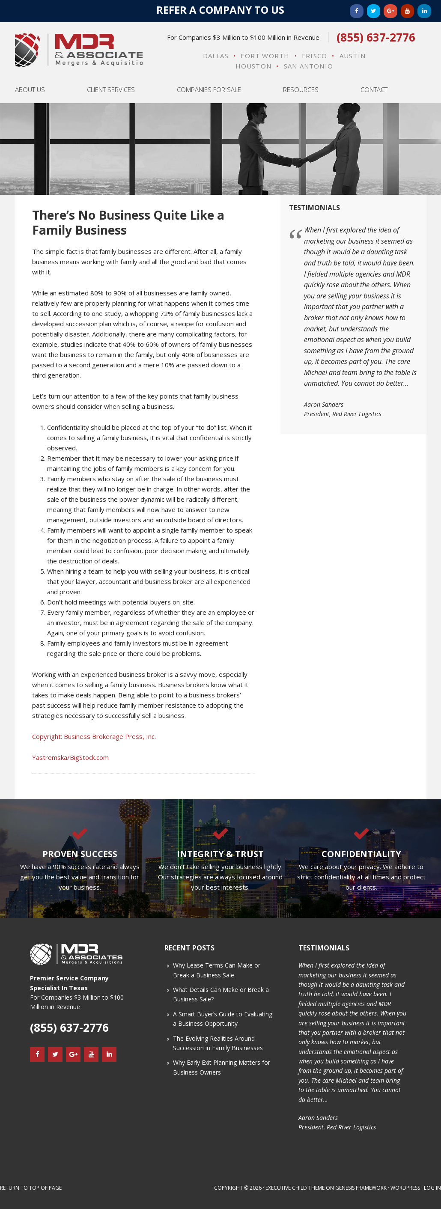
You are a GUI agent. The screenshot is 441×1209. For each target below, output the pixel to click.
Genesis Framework (361, 1187)
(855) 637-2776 (376, 37)
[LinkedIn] (424, 11)
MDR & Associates (79, 50)
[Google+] (390, 11)
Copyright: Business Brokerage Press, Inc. (94, 736)
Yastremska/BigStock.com (70, 757)
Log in (432, 1187)
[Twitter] (374, 11)
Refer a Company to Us (220, 10)
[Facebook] (357, 11)
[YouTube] (407, 11)
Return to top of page (31, 1187)
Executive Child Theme (295, 1187)
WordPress (405, 1187)
